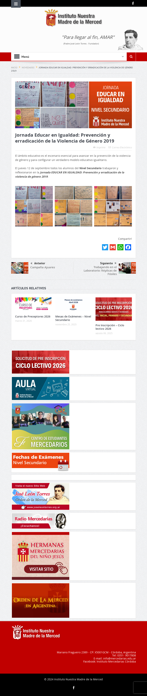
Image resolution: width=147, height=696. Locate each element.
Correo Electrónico (120, 147)
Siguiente (108, 263)
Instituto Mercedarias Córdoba (116, 661)
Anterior (38, 263)
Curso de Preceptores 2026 (32, 316)
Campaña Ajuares (42, 267)
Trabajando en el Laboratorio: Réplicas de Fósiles (100, 270)
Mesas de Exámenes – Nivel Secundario (73, 318)
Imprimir (99, 147)
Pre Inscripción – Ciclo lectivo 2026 (110, 326)
